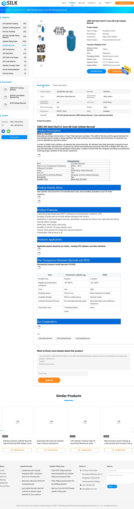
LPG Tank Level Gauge (14, 57)
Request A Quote (124, 3)
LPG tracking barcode (82, 338)
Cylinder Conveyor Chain (14, 65)
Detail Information (43, 85)
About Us (3, 477)
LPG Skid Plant (14, 53)
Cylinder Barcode (14, 45)
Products (3, 473)
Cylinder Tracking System (14, 27)
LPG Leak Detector (14, 61)
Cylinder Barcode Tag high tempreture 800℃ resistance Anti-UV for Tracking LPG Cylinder (32, 474)
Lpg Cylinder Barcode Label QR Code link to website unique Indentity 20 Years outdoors (32, 491)
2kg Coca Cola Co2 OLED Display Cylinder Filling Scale (62, 489)
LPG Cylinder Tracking (14, 23)
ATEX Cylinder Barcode (18, 103)
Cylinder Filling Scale (14, 41)
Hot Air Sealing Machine (14, 69)
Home (2, 470)
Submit (49, 380)
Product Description (60, 85)
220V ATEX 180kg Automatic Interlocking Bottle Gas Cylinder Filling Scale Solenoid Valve (62, 474)
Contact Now (14, 137)
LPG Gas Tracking (14, 32)
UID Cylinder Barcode (45, 338)
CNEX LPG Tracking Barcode (17, 89)
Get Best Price (96, 71)
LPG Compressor (14, 49)
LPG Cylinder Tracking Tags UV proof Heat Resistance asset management (83, 443)
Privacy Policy (5, 486)
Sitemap (3, 480)
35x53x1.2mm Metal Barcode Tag (17, 96)
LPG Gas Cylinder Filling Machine (14, 36)
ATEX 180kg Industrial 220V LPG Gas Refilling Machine (62, 482)
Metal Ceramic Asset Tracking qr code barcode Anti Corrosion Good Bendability (118, 443)
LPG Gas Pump (14, 73)
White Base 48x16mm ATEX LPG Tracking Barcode (33, 482)
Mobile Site (4, 483)
